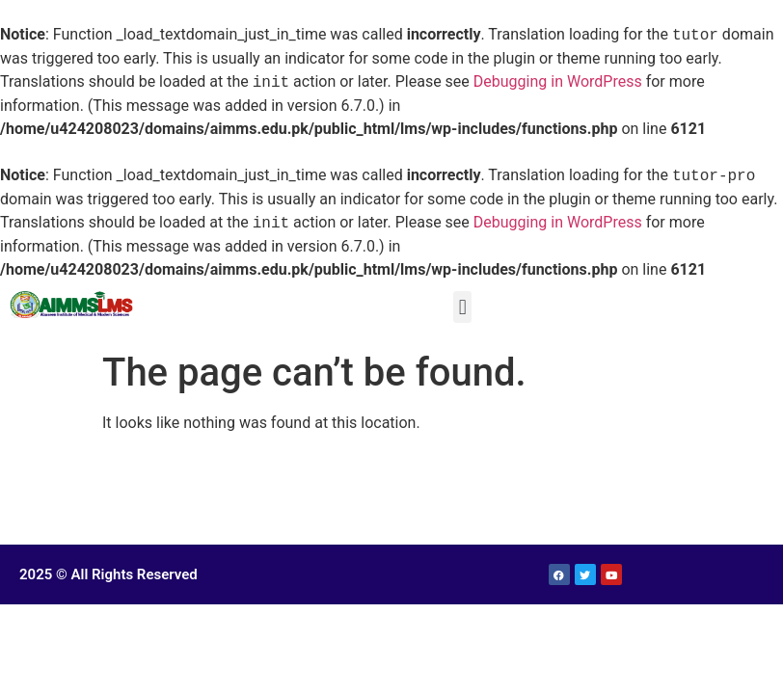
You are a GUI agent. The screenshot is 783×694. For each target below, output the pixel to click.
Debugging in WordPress (557, 82)
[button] (462, 307)
